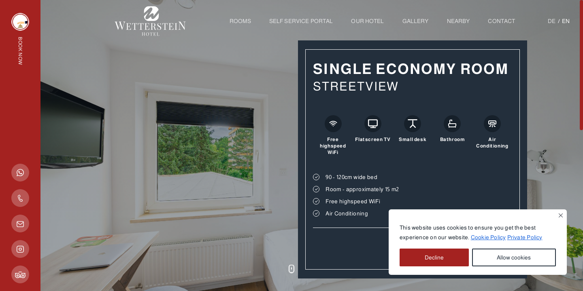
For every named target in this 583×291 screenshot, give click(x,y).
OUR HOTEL (367, 21)
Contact (501, 21)
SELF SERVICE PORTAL (301, 21)
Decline (434, 257)
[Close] (561, 215)
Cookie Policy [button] (488, 237)
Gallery (415, 21)
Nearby (458, 21)
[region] (478, 242)
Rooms (240, 21)
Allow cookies (514, 257)
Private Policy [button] (525, 237)
